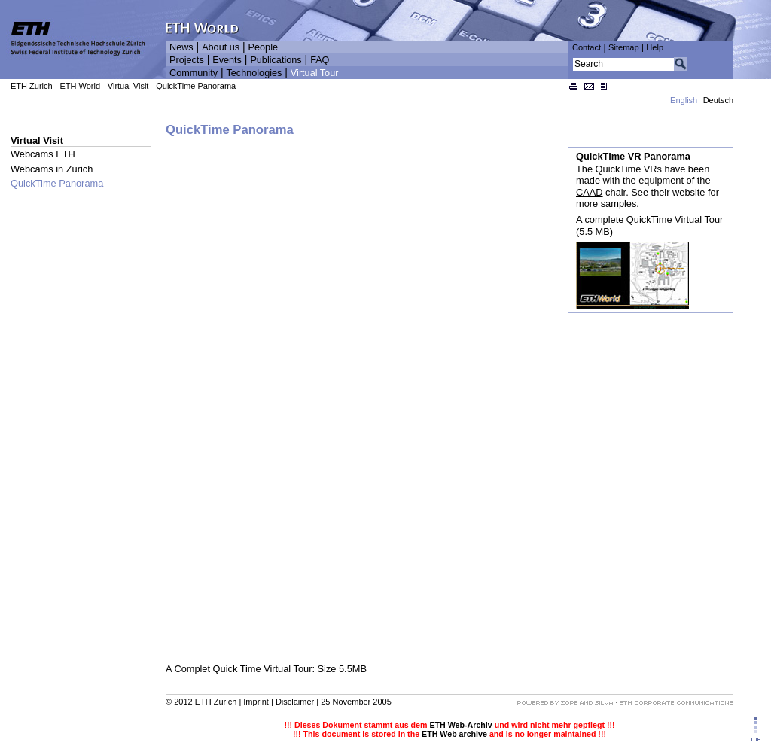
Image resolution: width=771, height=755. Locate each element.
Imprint (256, 701)
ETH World (79, 85)
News (181, 47)
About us (220, 47)
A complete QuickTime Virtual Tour (649, 219)
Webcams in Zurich (52, 169)
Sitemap (623, 47)
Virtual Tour (315, 73)
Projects (186, 60)
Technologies (254, 73)
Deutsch (718, 100)
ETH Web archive (454, 733)
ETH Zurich (32, 85)
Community (193, 73)
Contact (586, 47)
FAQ (319, 60)
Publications (275, 60)
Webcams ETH (43, 154)
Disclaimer (295, 701)
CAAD (589, 192)
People (263, 47)
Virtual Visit (128, 85)
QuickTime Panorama (196, 85)
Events (227, 60)
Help (654, 47)
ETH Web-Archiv (460, 724)
